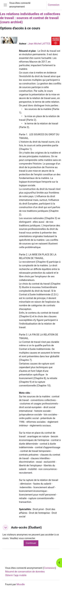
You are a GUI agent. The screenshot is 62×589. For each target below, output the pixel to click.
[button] (5, 527)
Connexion (53, 4)
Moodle (21, 584)
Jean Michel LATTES (39, 43)
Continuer (31, 543)
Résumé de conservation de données (25, 571)
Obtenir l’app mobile (15, 575)
